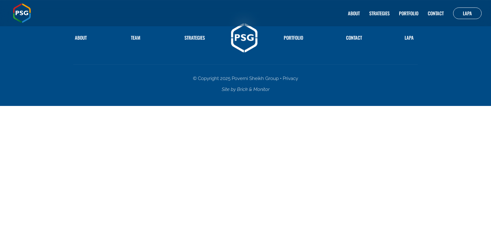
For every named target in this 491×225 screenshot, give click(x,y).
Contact (436, 13)
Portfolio (408, 13)
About (354, 13)
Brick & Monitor (253, 89)
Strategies (379, 13)
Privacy (290, 78)
